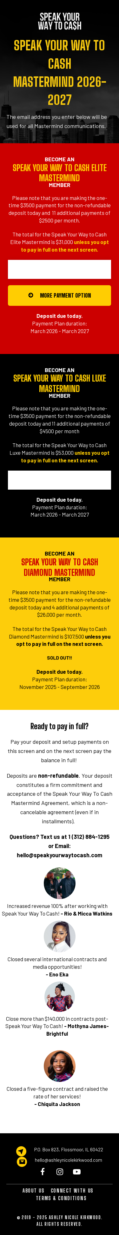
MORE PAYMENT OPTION (59, 295)
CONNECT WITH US (72, 1190)
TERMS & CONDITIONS (61, 1198)
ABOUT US (33, 1190)
